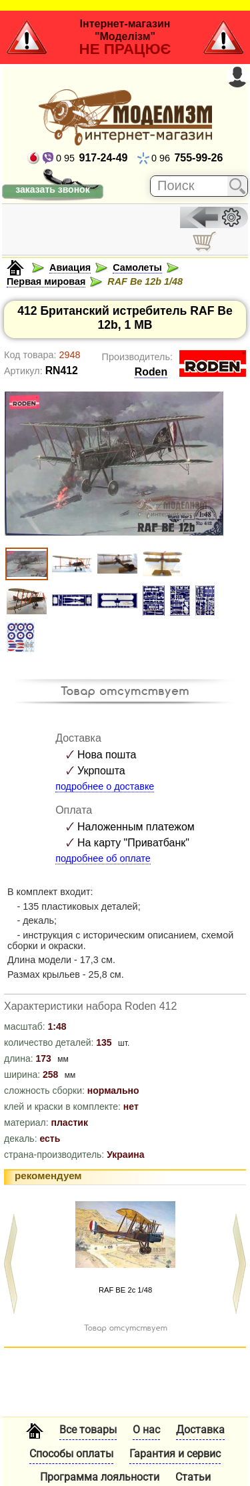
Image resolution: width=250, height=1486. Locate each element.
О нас (146, 1429)
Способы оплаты (71, 1453)
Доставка (200, 1429)
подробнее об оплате (103, 858)
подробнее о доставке (104, 786)
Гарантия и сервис (175, 1453)
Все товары (88, 1429)
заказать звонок (52, 189)
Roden (151, 372)
